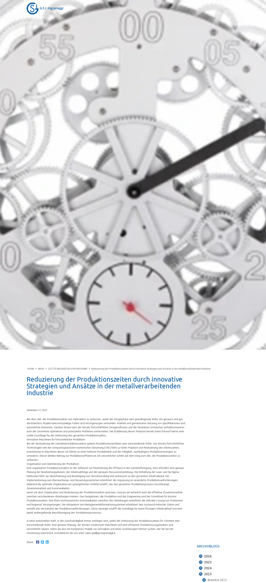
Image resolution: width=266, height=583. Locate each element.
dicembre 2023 (217, 579)
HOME (30, 368)
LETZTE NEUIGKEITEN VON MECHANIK (67, 368)
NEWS (41, 368)
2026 (208, 556)
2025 (208, 562)
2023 (208, 574)
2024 (208, 568)
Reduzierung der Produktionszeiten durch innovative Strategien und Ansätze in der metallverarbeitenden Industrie (151, 368)
